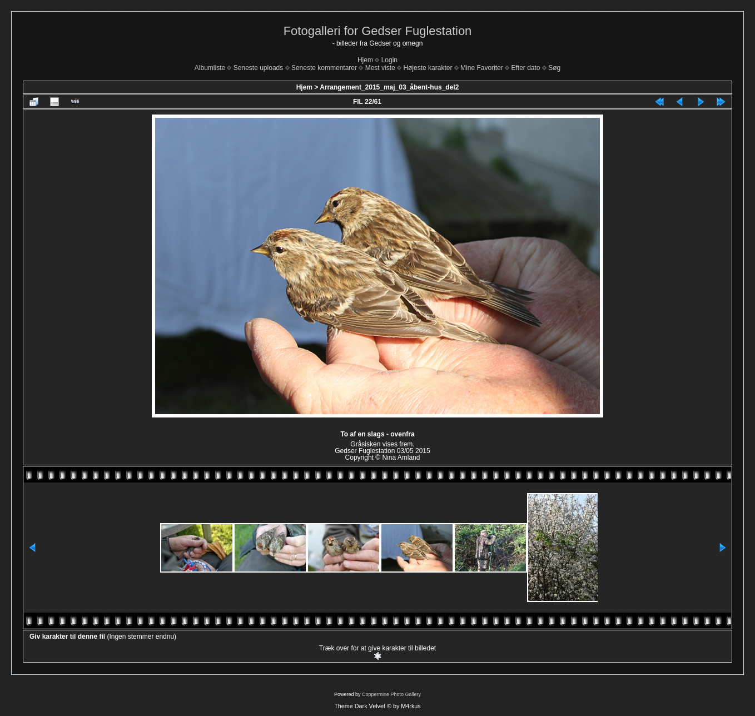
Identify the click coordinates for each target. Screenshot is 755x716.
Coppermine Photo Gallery (391, 694)
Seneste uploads (258, 68)
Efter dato (525, 68)
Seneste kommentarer (324, 68)
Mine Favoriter (481, 68)
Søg (554, 68)
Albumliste (210, 68)
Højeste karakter (427, 68)
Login (389, 60)
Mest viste (380, 68)
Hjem (365, 60)
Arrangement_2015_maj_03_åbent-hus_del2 (389, 87)
